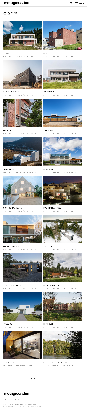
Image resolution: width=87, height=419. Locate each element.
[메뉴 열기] (79, 3)
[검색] (71, 3)
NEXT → (52, 378)
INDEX (16, 399)
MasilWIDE (18, 404)
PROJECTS (7, 399)
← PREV (32, 378)
